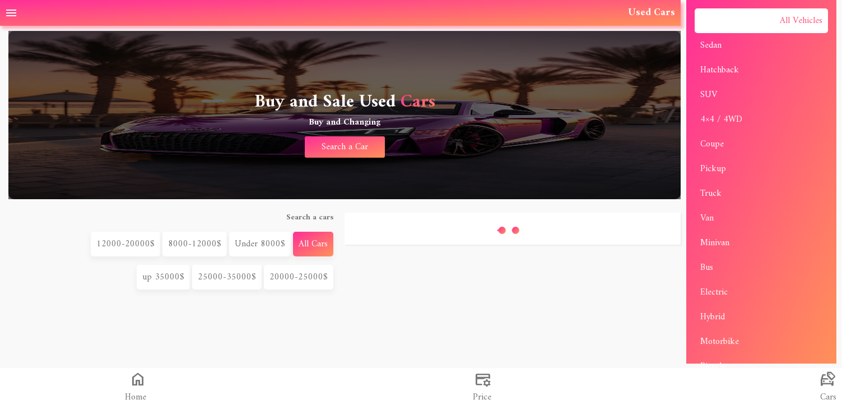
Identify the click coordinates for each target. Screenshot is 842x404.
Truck (711, 193)
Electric (714, 292)
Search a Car (345, 147)
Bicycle (712, 366)
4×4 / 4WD (721, 119)
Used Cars (651, 12)
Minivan (714, 243)
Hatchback (719, 70)
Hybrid (712, 317)
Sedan (711, 45)
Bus (706, 268)
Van (707, 218)
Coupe (712, 144)
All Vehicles (801, 21)
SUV (708, 95)
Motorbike (719, 342)
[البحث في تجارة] (480, 386)
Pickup (713, 169)
